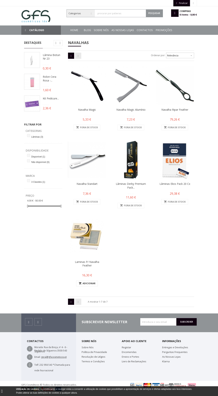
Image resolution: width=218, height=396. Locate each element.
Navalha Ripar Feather (174, 109)
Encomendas (129, 352)
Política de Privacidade (94, 352)
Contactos (112, 30)
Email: (37, 357)
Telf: (36, 364)
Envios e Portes (130, 356)
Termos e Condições (93, 361)
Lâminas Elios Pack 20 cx (175, 184)
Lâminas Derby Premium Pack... (131, 185)
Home (74, 30)
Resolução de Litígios (93, 356)
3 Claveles (38, 182)
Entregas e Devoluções (175, 347)
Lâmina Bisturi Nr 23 (51, 56)
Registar (126, 347)
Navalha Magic (87, 109)
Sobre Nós (156, 30)
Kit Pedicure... (51, 98)
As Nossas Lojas (134, 30)
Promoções (92, 30)
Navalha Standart (87, 184)
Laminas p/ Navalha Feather (87, 263)
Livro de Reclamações (134, 361)
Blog (170, 30)
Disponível (38, 156)
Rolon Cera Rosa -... (49, 78)
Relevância (180, 55)
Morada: (38, 347)
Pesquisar (154, 13)
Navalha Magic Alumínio (131, 109)
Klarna (166, 361)
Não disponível (40, 162)
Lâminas (37, 137)
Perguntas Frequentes (175, 352)
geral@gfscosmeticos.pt (54, 357)
